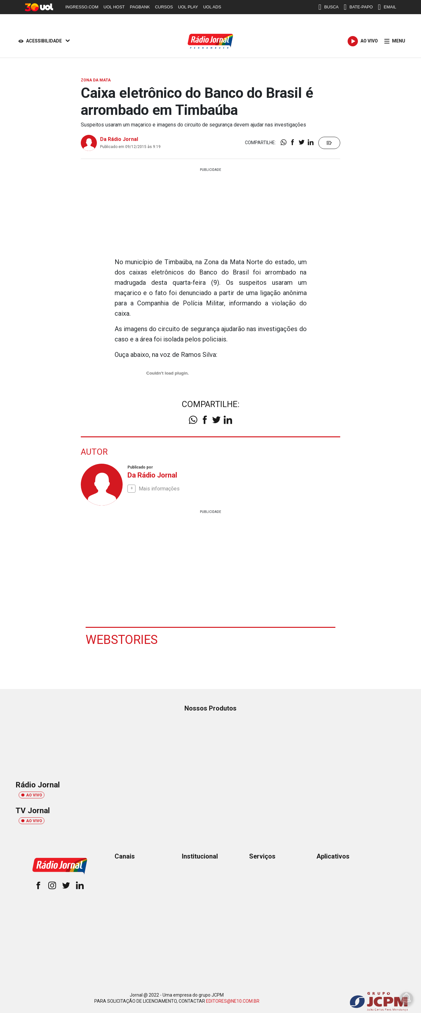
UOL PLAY (188, 7)
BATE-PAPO (358, 7)
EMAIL (387, 7)
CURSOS (164, 7)
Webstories (122, 639)
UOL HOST (114, 7)
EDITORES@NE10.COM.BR (232, 1000)
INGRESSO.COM (81, 7)
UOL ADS (212, 7)
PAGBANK (140, 7)
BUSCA (328, 7)
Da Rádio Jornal (119, 139)
